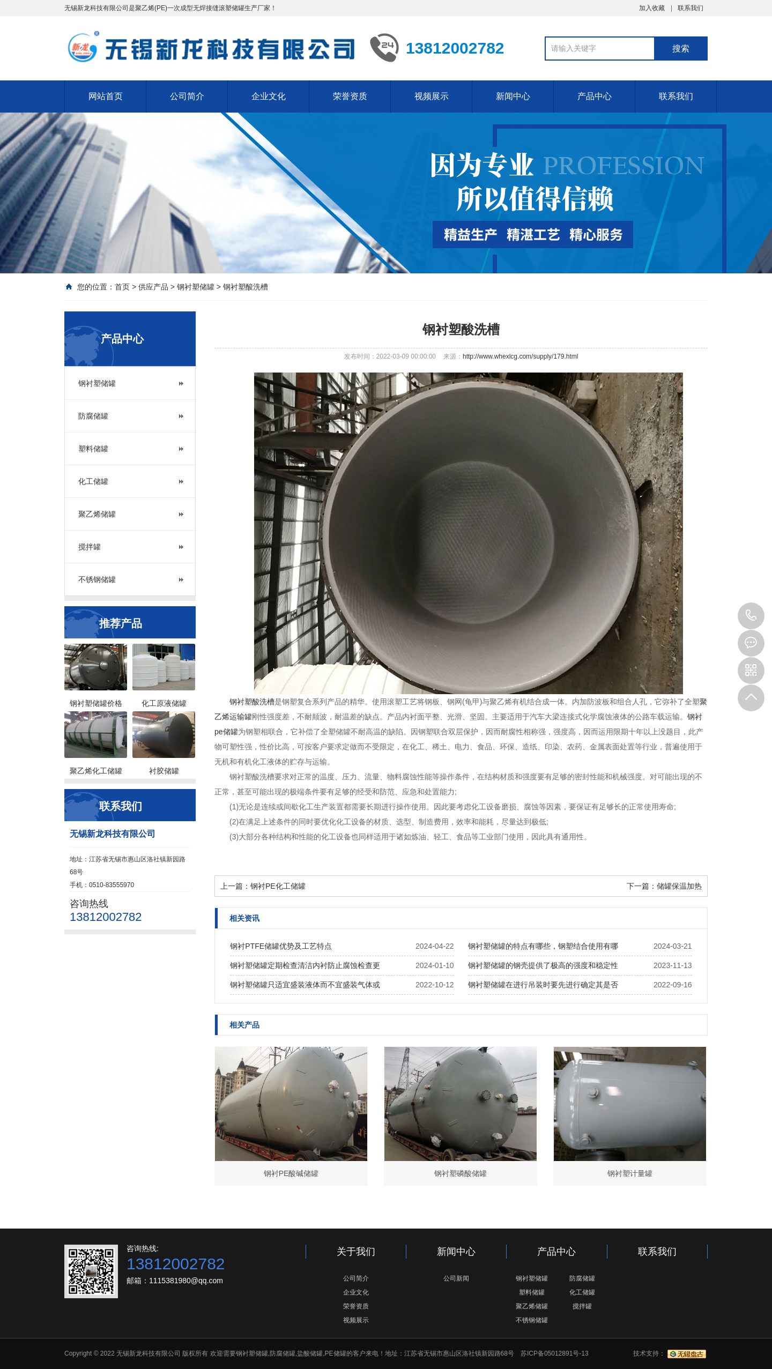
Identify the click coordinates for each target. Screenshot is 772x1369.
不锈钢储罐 (97, 579)
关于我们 (356, 1251)
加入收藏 (652, 8)
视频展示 (431, 96)
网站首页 (105, 96)
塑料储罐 (93, 448)
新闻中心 (513, 96)
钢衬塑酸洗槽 (245, 286)
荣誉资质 (350, 96)
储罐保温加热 (679, 886)
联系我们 (690, 8)
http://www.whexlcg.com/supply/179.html (520, 356)
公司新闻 (456, 1278)
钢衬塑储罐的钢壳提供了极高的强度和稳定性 (543, 965)
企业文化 (268, 96)
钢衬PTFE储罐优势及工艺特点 (281, 946)
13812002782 (751, 615)
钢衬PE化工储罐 (278, 886)
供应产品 (153, 286)
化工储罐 (93, 481)
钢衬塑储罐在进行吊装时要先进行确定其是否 (543, 984)
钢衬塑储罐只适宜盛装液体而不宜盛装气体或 (305, 984)
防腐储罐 (93, 416)
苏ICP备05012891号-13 (555, 1353)
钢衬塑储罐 (195, 286)
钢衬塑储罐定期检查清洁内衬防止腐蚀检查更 (305, 965)
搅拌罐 (89, 546)
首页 (122, 286)
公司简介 (187, 96)
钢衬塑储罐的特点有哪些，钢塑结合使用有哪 (543, 946)
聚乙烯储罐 (97, 514)
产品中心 (594, 96)
